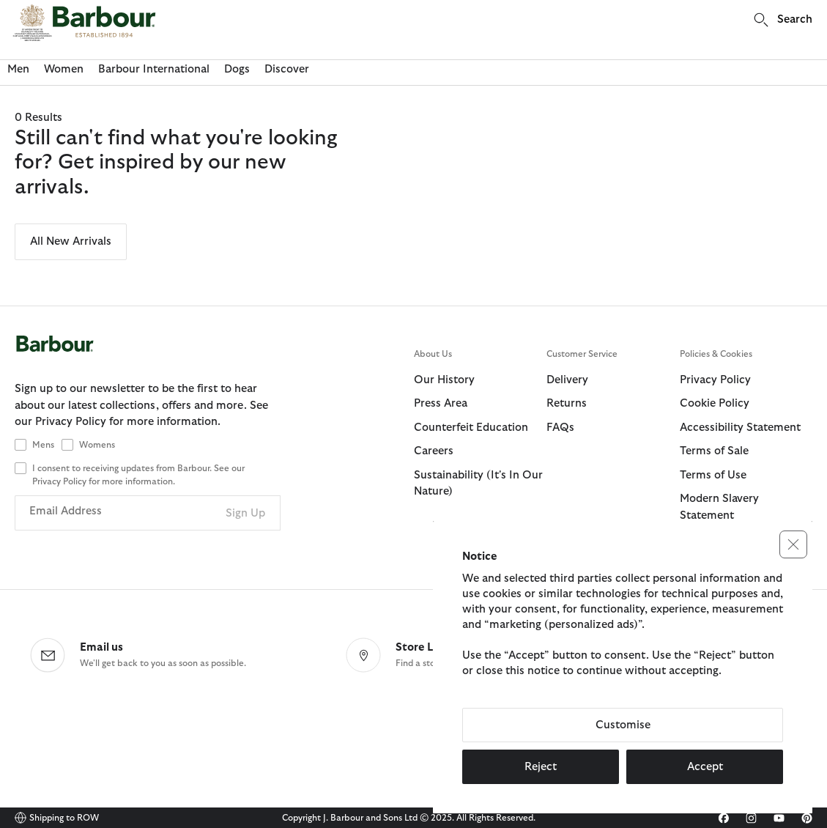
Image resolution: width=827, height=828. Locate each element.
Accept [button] (705, 766)
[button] (793, 544)
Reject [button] (540, 766)
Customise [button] (623, 725)
